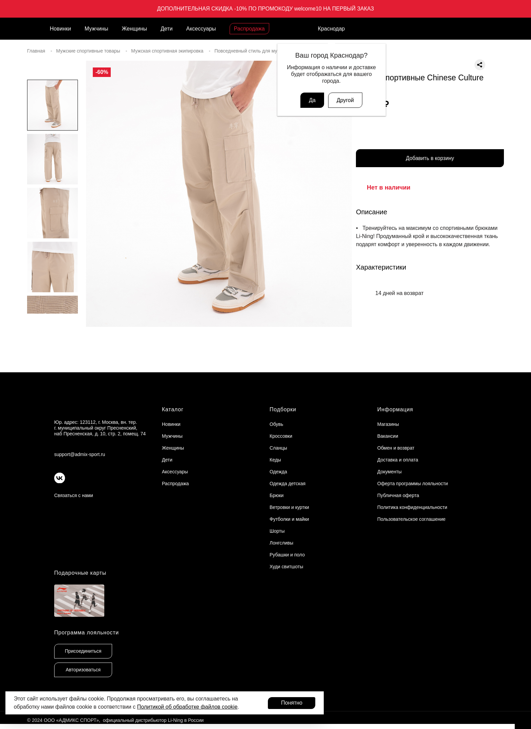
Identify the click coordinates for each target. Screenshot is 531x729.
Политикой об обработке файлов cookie (187, 707)
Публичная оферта (398, 495)
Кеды (275, 459)
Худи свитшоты (286, 566)
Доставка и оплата (397, 459)
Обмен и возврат (396, 448)
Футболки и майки (289, 519)
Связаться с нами (73, 495)
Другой (345, 100)
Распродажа (249, 29)
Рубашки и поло (287, 554)
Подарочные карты (80, 573)
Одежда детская (287, 483)
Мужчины (96, 29)
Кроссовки (281, 436)
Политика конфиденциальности (412, 507)
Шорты (277, 531)
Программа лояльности (86, 632)
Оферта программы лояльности (412, 483)
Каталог (173, 409)
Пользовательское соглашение (411, 519)
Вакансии (387, 436)
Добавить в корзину (430, 159)
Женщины (134, 29)
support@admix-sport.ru (79, 454)
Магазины (388, 424)
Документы (389, 471)
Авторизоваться (83, 669)
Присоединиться (83, 651)
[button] (52, 327)
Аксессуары (201, 29)
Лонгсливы (281, 543)
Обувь (276, 424)
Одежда (278, 471)
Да (312, 100)
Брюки (276, 495)
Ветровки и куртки (289, 507)
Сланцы (278, 448)
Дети (166, 29)
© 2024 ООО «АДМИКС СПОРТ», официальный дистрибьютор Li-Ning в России (115, 720)
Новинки (60, 29)
